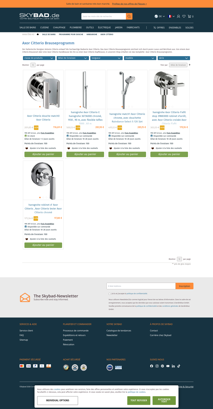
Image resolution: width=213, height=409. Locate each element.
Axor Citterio (107, 34)
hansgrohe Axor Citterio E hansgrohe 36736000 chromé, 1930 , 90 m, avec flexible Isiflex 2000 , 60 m (85, 118)
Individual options (57, 400)
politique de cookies (136, 392)
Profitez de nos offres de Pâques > (129, 4)
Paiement (68, 339)
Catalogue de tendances (118, 330)
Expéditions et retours (74, 335)
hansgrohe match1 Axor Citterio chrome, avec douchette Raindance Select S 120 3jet (127, 118)
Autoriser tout (164, 401)
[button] (160, 16)
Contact (154, 330)
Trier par (164, 65)
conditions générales (170, 306)
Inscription (184, 286)
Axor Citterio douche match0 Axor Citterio (43, 118)
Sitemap (24, 339)
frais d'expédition (47, 133)
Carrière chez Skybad (160, 335)
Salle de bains (49, 34)
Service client (26, 330)
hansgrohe (92, 34)
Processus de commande (75, 330)
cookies (57, 389)
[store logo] (39, 16)
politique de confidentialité (137, 293)
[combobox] (103, 16)
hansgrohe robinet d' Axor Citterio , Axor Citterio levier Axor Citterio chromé (43, 208)
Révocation (68, 344)
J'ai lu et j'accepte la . (130, 293)
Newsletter (112, 335)
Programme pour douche (71, 34)
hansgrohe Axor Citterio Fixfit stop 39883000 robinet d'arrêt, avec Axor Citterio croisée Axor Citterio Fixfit (169, 118)
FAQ (22, 335)
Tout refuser (139, 400)
